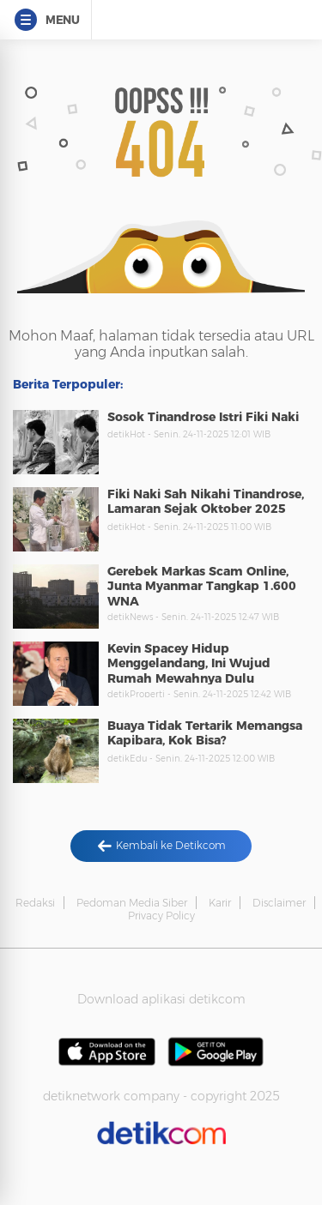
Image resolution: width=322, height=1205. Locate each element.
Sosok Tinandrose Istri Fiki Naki (203, 417)
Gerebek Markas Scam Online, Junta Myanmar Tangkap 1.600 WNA (201, 586)
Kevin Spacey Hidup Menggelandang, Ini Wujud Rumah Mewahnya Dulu (188, 663)
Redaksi (35, 902)
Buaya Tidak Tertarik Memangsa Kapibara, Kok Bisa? (204, 733)
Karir (220, 902)
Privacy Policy (161, 915)
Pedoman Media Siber (131, 902)
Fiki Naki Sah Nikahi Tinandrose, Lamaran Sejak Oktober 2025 (205, 501)
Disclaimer (279, 902)
